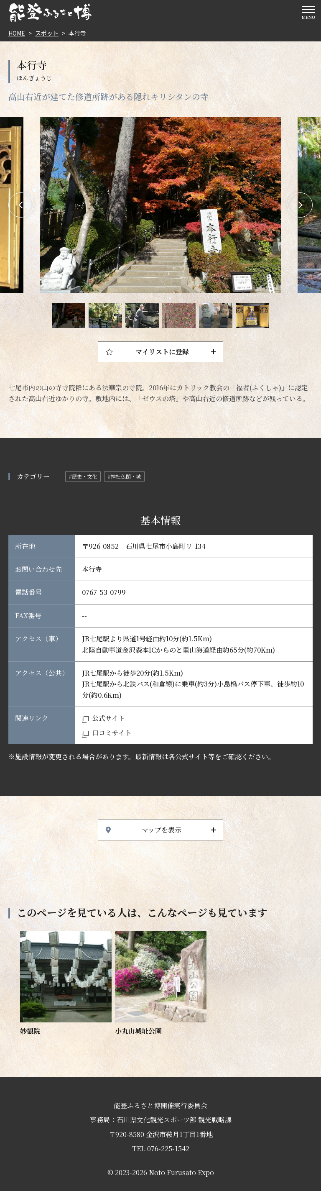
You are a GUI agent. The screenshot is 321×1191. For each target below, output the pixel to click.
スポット (47, 33)
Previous (20, 205)
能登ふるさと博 (50, 12)
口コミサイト (112, 733)
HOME (16, 33)
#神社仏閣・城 (124, 476)
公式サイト (108, 718)
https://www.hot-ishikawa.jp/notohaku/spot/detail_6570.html (66, 984)
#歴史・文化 (83, 476)
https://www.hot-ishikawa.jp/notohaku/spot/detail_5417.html (160, 984)
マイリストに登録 (162, 351)
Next (300, 205)
